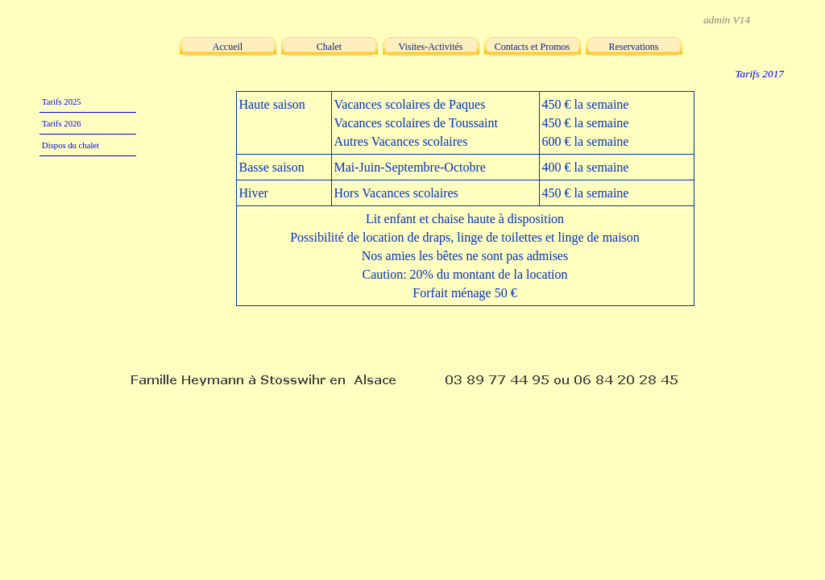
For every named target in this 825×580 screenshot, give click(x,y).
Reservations (634, 46)
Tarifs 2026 (61, 123)
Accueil (228, 46)
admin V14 (726, 20)
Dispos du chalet (70, 145)
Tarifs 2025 (61, 101)
